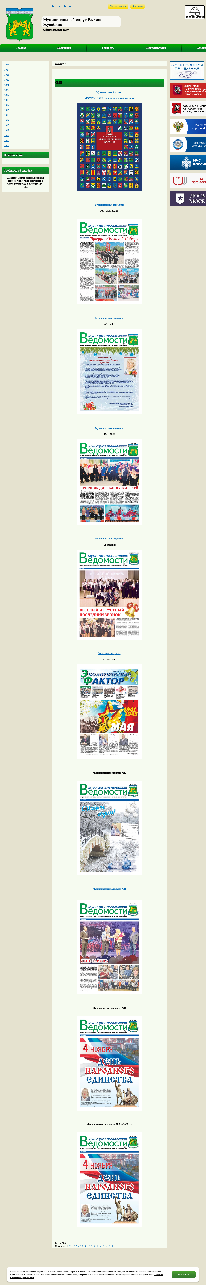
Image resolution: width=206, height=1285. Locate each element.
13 (93, 1246)
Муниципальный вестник (109, 92)
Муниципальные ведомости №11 (109, 889)
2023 (6, 74)
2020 (6, 90)
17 (106, 1246)
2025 (6, 64)
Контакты (137, 6)
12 (90, 1246)
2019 (6, 95)
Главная (21, 47)
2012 (6, 130)
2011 (6, 135)
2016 (6, 110)
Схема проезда (118, 6)
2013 (6, 125)
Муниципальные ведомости (109, 204)
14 (96, 1246)
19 (112, 1246)
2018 (6, 100)
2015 (6, 115)
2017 (6, 105)
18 (109, 1246)
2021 (6, 85)
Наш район (64, 47)
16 (102, 1246)
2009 (6, 145)
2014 (6, 120)
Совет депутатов (155, 47)
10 (84, 1246)
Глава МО (108, 47)
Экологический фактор (109, 653)
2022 (6, 79)
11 (87, 1246)
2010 (6, 140)
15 (99, 1246)
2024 (6, 69)
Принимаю (183, 1274)
